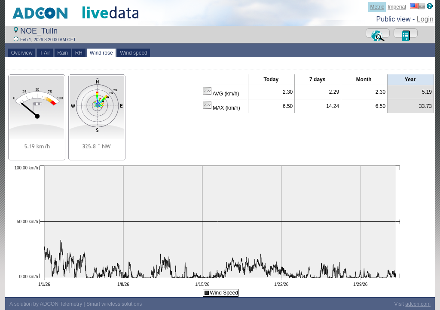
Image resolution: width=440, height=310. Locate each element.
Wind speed (133, 53)
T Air (45, 53)
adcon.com (418, 304)
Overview (21, 53)
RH (79, 53)
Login (425, 19)
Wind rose (101, 53)
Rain (63, 53)
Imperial (397, 7)
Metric (377, 7)
